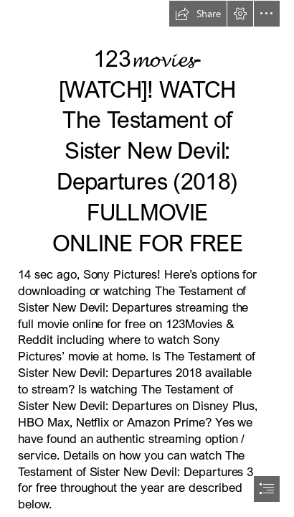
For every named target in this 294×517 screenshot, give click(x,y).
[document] (147, 258)
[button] (198, 14)
